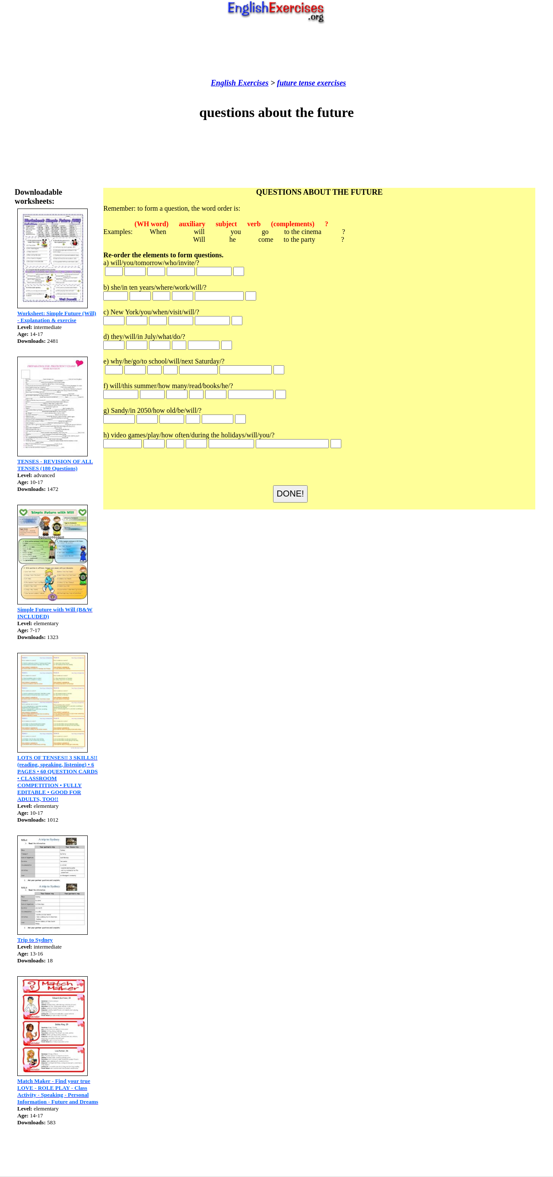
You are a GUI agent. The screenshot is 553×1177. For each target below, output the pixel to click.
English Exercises (240, 83)
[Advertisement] (276, 51)
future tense (296, 83)
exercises (330, 83)
